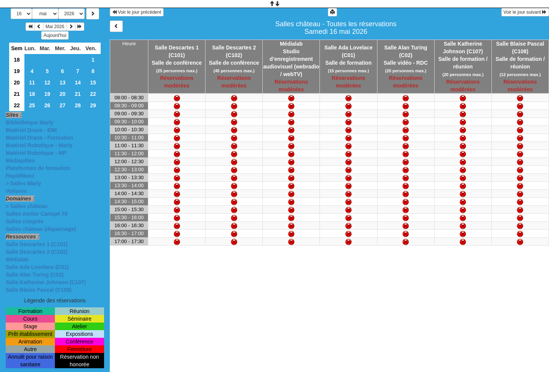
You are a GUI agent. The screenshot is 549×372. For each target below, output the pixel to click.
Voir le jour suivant (525, 12)
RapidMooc (20, 176)
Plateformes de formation (38, 168)
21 (17, 94)
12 (47, 82)
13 (62, 82)
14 (78, 82)
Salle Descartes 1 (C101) (36, 244)
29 (93, 105)
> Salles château (26, 206)
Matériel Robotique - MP (36, 153)
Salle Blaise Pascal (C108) (39, 290)
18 (17, 60)
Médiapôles (20, 160)
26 (47, 105)
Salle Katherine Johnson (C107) (46, 282)
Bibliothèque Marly (29, 122)
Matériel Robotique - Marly (39, 145)
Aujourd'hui (54, 35)
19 (17, 71)
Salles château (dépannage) (41, 229)
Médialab (17, 259)
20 (17, 82)
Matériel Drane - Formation (39, 138)
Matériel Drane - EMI (31, 130)
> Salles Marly (23, 183)
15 (93, 82)
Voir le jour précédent (136, 12)
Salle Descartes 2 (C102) (36, 252)
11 (32, 82)
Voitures (16, 191)
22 (93, 94)
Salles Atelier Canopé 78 (36, 214)
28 (78, 105)
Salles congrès (24, 221)
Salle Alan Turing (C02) (35, 275)
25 (32, 105)
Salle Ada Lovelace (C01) (37, 267)
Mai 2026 (54, 26)
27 (62, 105)
